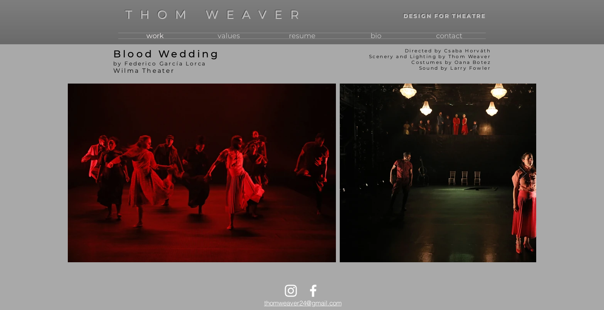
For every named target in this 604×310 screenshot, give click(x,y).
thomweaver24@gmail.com (303, 303)
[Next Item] (522, 173)
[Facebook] (313, 291)
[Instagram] (291, 291)
